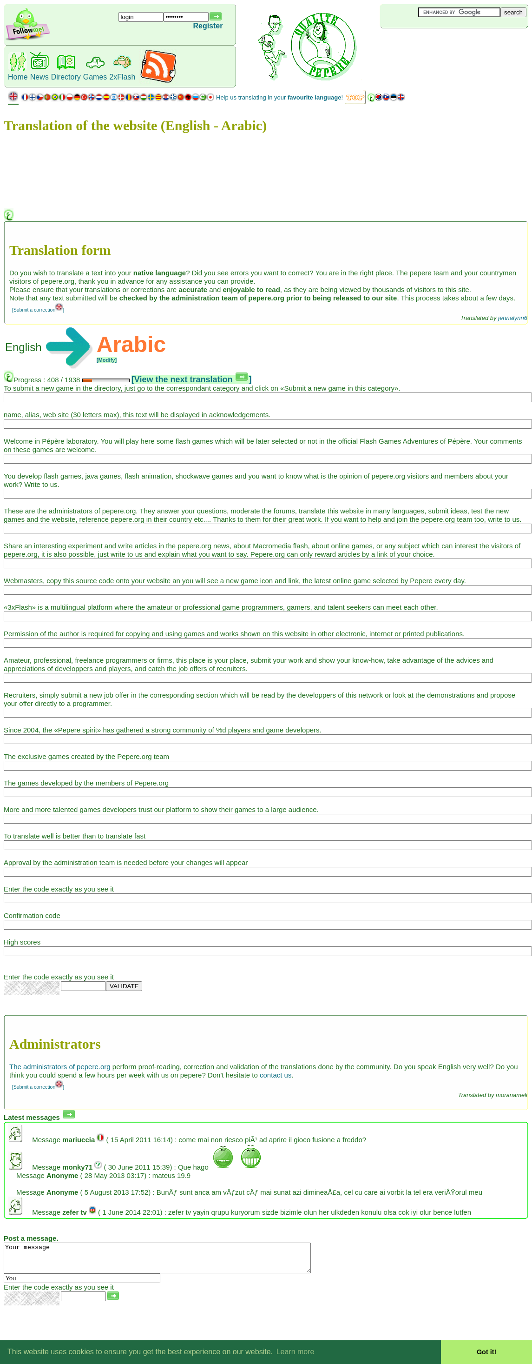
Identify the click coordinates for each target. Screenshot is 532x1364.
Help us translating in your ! (279, 97)
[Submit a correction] (38, 310)
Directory (66, 77)
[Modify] (107, 360)
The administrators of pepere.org (60, 1067)
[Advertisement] (435, 44)
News (39, 77)
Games (95, 77)
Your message (176, 1261)
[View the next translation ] (191, 379)
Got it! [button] (486, 1352)
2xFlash (122, 77)
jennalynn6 (512, 317)
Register (208, 26)
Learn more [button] (295, 1352)
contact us (275, 1075)
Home (18, 77)
